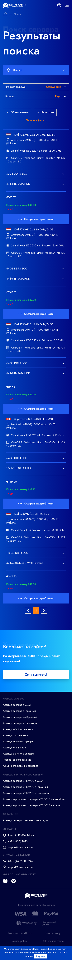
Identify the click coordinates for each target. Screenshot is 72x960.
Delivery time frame (53, 941)
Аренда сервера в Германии (19, 711)
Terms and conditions (19, 933)
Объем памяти (17, 112)
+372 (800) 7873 (18, 841)
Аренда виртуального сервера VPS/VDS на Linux (31, 805)
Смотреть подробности (36, 219)
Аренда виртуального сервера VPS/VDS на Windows (34, 799)
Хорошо (41, 956)
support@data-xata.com (20, 847)
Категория (45, 112)
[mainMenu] (67, 5)
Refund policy (19, 941)
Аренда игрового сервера (18, 741)
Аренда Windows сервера (18, 729)
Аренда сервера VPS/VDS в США (23, 781)
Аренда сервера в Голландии (20, 723)
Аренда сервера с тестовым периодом (25, 820)
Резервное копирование (17, 760)
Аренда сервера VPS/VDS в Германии (25, 787)
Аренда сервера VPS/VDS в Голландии (26, 793)
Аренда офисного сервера (18, 753)
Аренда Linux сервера (15, 735)
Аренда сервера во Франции (20, 717)
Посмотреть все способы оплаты (36, 905)
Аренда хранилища (14, 747)
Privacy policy (52, 933)
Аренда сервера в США (17, 705)
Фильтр (36, 70)
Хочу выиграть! (36, 674)
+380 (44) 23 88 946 (20, 861)
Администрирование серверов (20, 766)
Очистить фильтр (36, 120)
